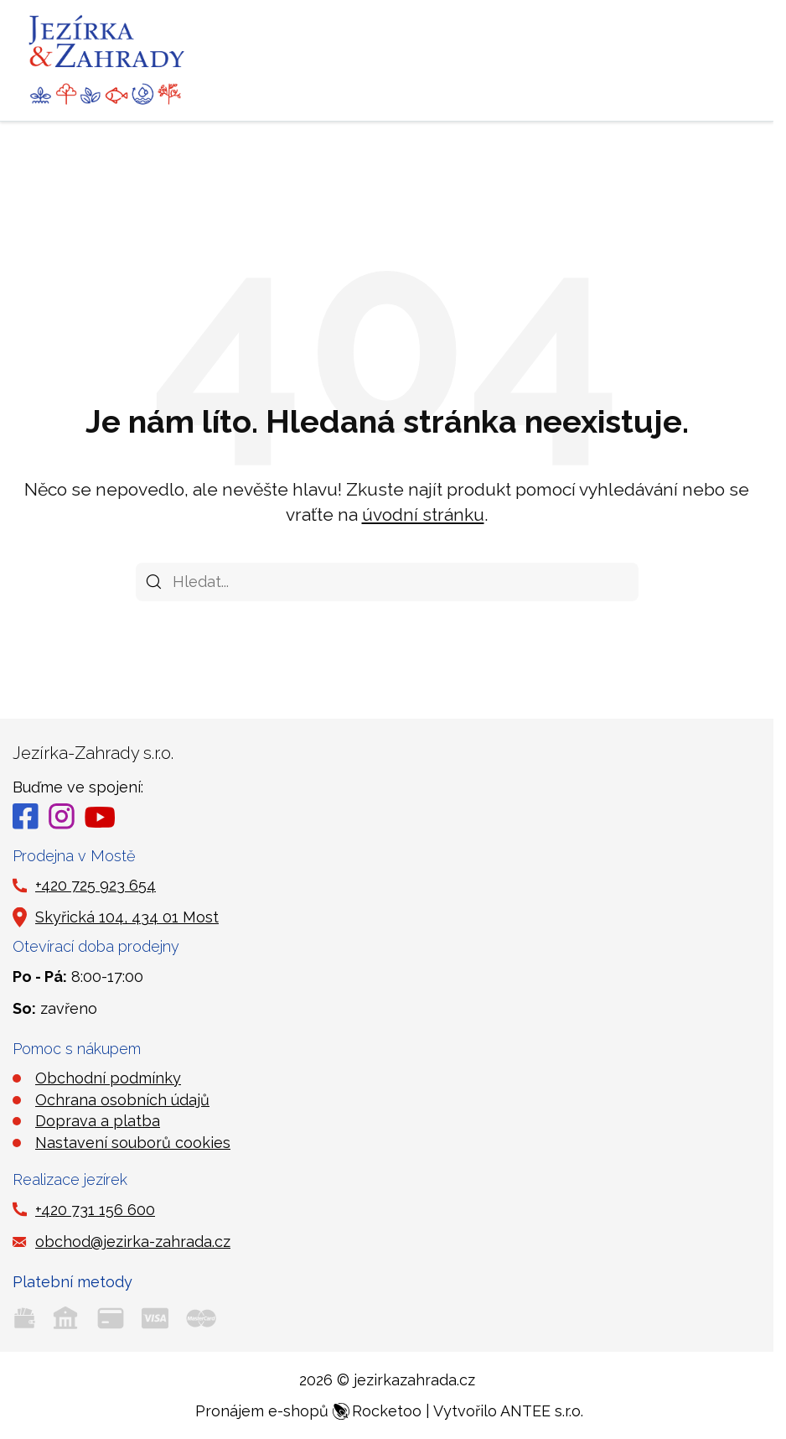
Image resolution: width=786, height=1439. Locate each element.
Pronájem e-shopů (308, 1411)
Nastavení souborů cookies (132, 1142)
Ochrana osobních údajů (122, 1100)
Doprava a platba (97, 1121)
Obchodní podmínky (108, 1078)
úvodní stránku (423, 514)
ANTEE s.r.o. (541, 1411)
